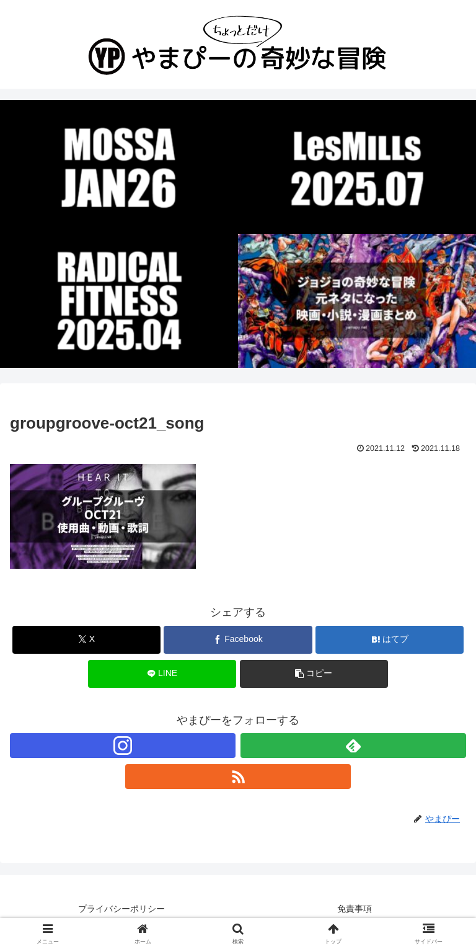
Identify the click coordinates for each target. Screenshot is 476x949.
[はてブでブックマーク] (389, 640)
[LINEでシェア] (162, 674)
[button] (314, 674)
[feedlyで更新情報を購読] (353, 745)
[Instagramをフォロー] (123, 745)
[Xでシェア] (86, 640)
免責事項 (354, 909)
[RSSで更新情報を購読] (238, 776)
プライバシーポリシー (121, 909)
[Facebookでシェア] (238, 640)
